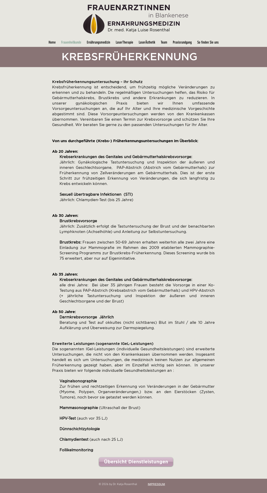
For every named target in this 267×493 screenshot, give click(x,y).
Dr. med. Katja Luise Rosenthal (139, 30)
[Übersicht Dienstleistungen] (136, 461)
